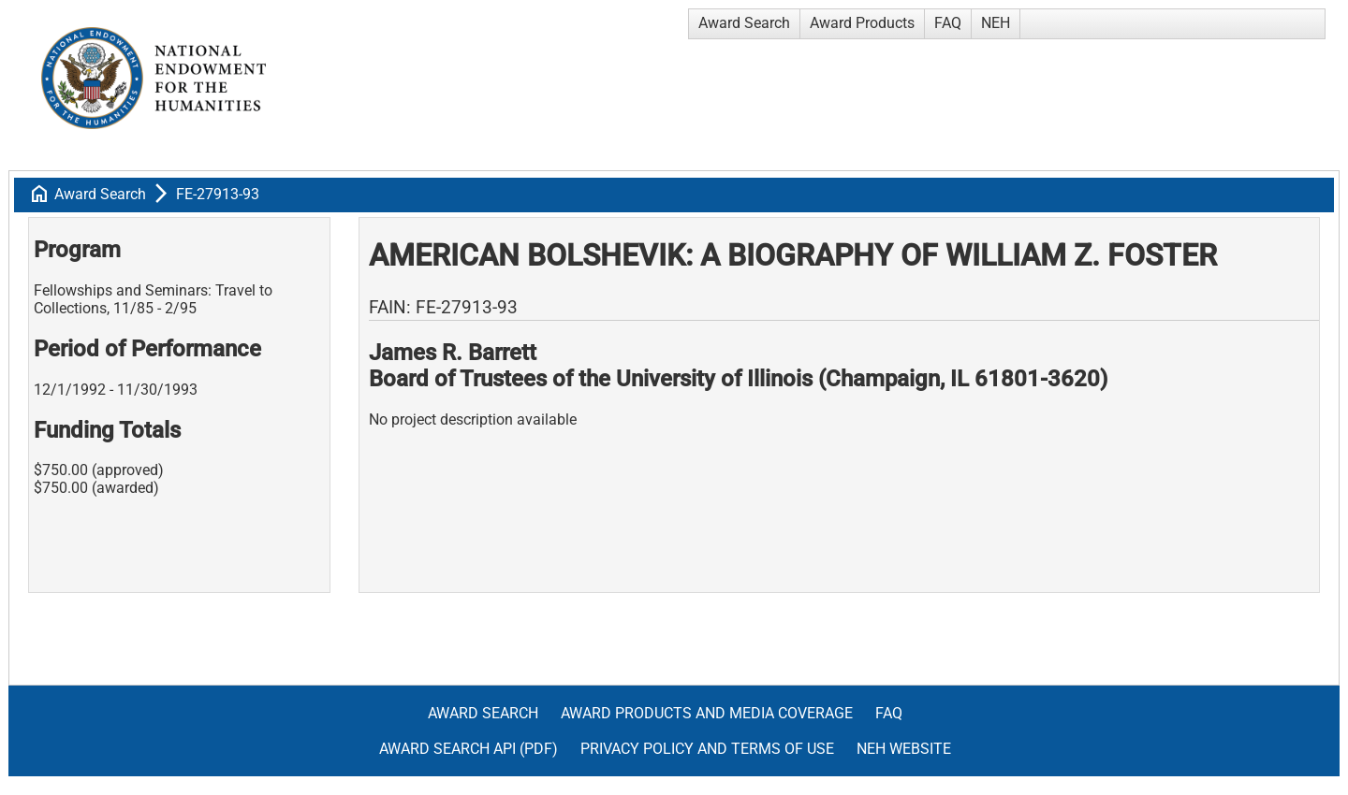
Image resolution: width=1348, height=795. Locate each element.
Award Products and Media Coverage (707, 713)
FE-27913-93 (217, 194)
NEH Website (904, 749)
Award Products (862, 23)
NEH (995, 23)
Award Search (744, 23)
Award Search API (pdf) (468, 749)
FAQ (947, 23)
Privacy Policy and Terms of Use (707, 749)
